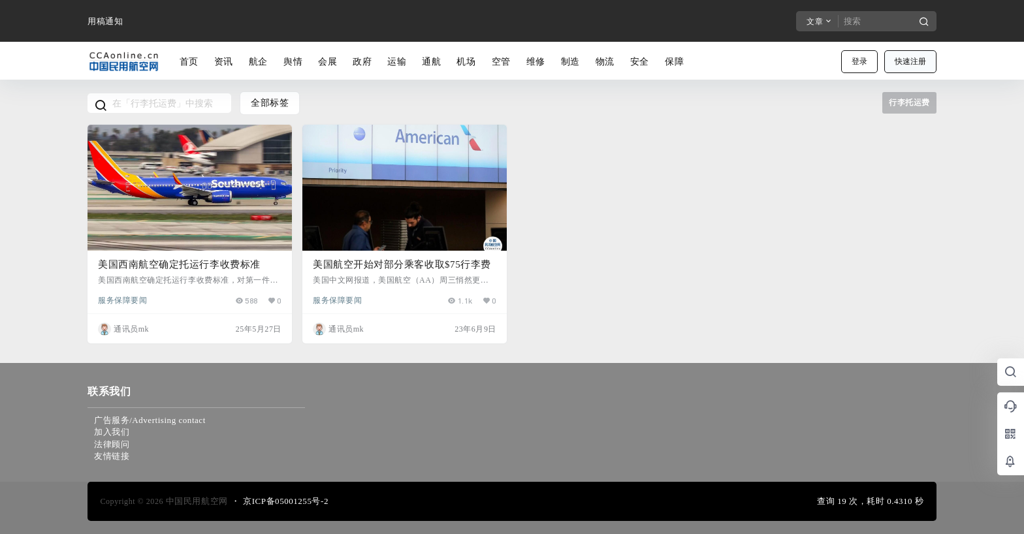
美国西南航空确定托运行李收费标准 (179, 264)
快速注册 (910, 61)
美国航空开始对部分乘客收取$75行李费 (402, 264)
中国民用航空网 (195, 501)
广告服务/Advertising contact (150, 420)
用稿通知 (105, 21)
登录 (859, 61)
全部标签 (270, 103)
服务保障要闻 (122, 300)
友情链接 (111, 456)
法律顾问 (111, 444)
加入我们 (111, 432)
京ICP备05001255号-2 (285, 501)
